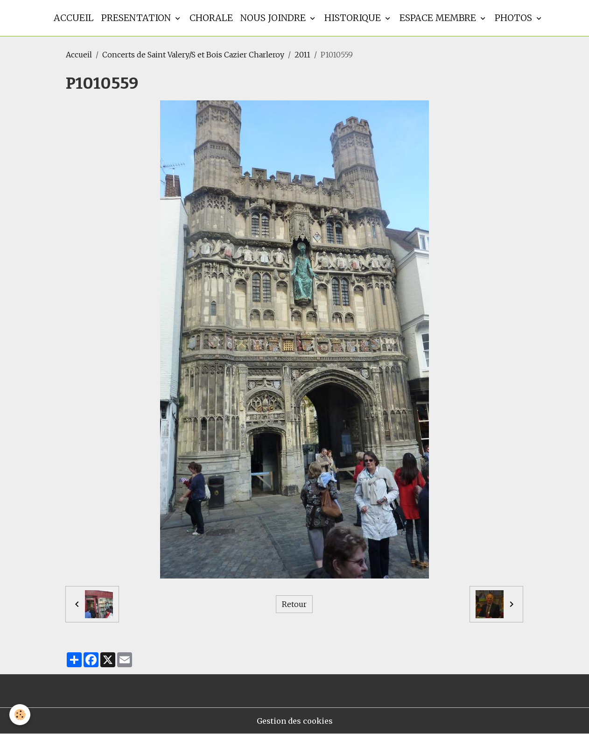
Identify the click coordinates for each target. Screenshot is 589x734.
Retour (294, 604)
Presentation (137, 17)
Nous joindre (274, 17)
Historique (353, 17)
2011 (302, 54)
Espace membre (439, 17)
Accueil (74, 17)
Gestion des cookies (295, 721)
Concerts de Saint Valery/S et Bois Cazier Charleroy (193, 54)
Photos (514, 17)
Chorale (211, 17)
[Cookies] (19, 714)
